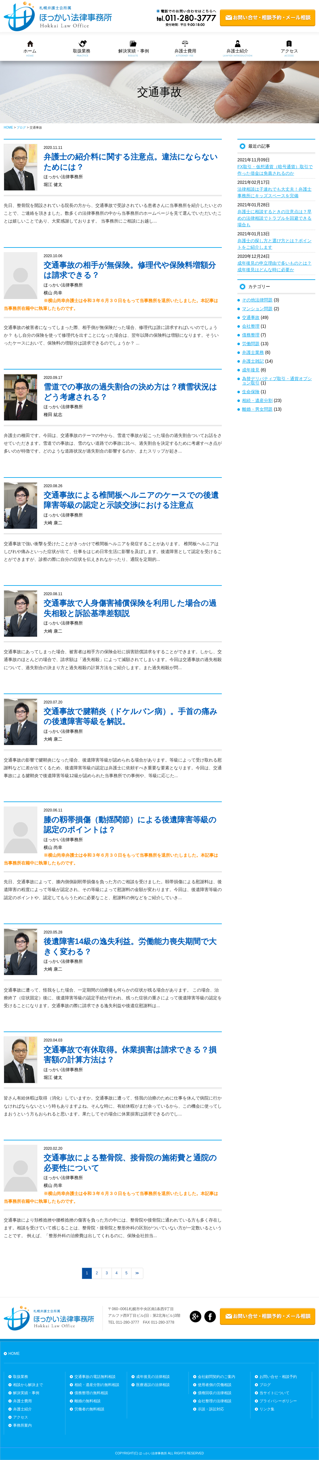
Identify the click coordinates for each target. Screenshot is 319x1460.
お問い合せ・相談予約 (278, 1377)
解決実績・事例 (133, 50)
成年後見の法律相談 (153, 1377)
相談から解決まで (28, 1385)
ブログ (265, 1385)
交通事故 (250, 317)
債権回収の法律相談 (214, 1393)
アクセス (289, 50)
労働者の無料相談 (89, 1409)
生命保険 (250, 391)
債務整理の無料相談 (91, 1393)
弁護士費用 (185, 50)
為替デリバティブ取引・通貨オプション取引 (277, 380)
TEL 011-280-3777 (123, 1322)
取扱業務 (81, 50)
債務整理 (250, 334)
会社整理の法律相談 (214, 1401)
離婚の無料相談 (87, 1401)
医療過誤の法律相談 (153, 1385)
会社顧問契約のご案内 (216, 1377)
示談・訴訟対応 (211, 1409)
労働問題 (250, 343)
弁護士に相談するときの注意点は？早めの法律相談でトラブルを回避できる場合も (274, 218)
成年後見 (250, 369)
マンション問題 (257, 308)
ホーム (29, 50)
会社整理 (250, 326)
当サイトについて (274, 1393)
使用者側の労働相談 (214, 1385)
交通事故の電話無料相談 (95, 1377)
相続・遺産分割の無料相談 (96, 1385)
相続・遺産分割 (257, 400)
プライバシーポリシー (278, 1401)
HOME (14, 1353)
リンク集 (266, 1409)
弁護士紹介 (237, 50)
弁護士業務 (253, 352)
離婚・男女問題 (257, 409)
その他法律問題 (257, 299)
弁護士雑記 (253, 361)
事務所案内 (22, 1425)
